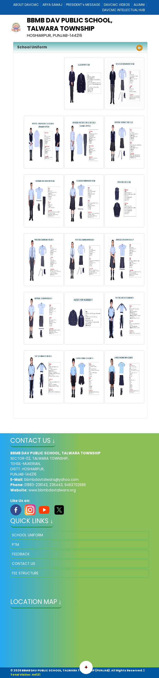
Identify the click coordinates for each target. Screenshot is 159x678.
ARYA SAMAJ (52, 4)
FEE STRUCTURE (25, 573)
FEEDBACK (21, 554)
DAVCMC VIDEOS (117, 4)
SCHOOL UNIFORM (27, 535)
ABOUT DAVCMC (26, 4)
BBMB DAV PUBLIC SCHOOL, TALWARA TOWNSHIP (70, 24)
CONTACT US (23, 563)
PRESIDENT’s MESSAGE (83, 4)
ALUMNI (139, 4)
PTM (15, 544)
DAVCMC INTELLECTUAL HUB (123, 10)
